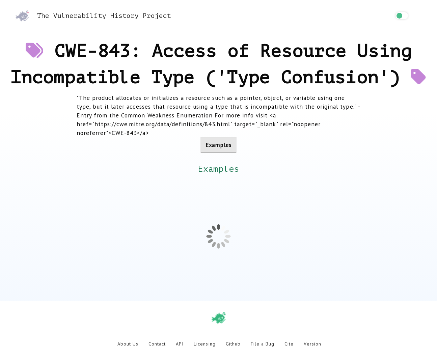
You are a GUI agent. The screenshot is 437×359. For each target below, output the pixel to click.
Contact (157, 344)
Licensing (204, 344)
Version (312, 344)
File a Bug (262, 344)
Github (233, 344)
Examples (218, 145)
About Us (127, 344)
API (180, 344)
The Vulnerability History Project (93, 15)
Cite (289, 344)
